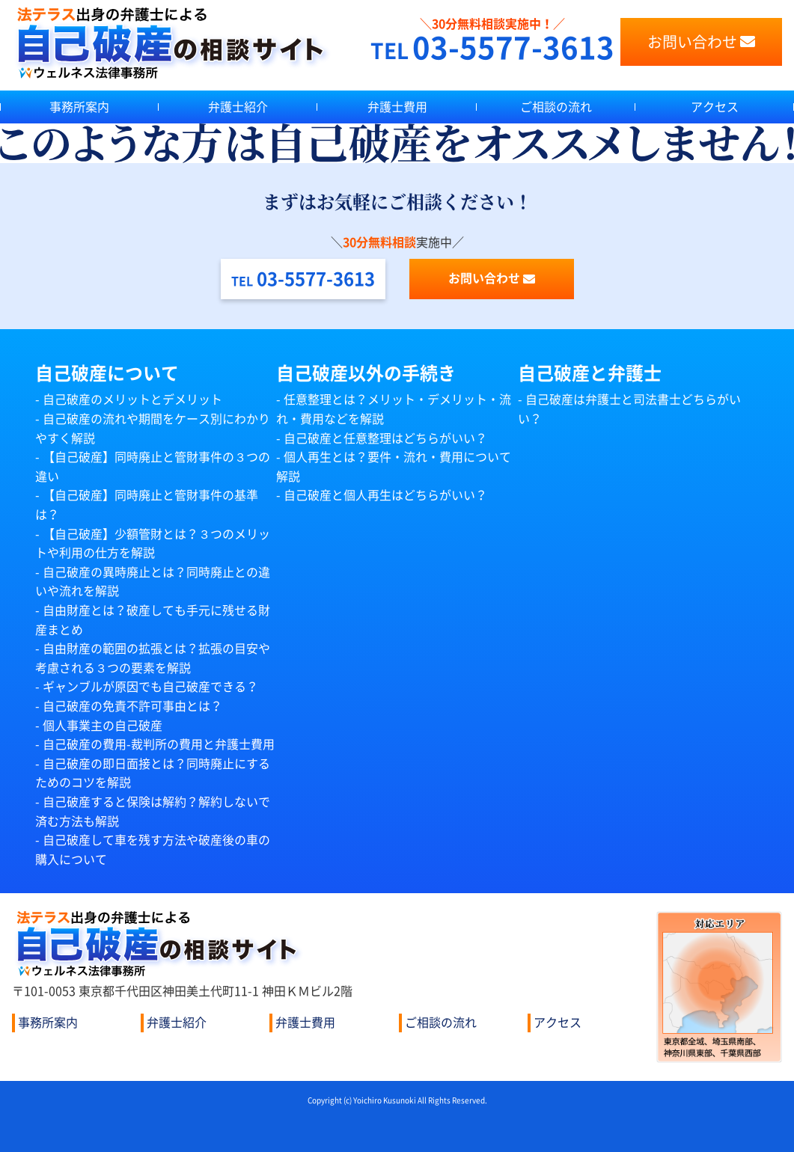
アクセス (557, 1023)
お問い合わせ (701, 41)
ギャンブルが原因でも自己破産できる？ (150, 687)
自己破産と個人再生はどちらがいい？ (385, 495)
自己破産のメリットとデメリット (132, 399)
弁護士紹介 (238, 107)
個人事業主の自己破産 (102, 726)
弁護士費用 (397, 107)
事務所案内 (79, 107)
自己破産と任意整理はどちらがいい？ (385, 438)
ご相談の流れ (556, 107)
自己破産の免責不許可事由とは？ (132, 706)
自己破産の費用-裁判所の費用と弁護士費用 (159, 744)
